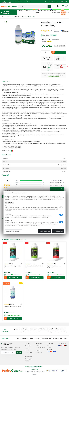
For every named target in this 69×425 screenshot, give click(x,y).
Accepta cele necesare (13, 231)
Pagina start (5, 16)
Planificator (30, 10)
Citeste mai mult (9, 202)
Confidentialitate (57, 338)
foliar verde (33, 329)
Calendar (21, 10)
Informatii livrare (39, 344)
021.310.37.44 (64, 1)
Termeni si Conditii (34, 338)
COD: (42, 37)
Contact (5, 338)
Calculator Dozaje (28, 349)
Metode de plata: (50, 344)
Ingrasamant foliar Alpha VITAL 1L (12, 266)
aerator (32, 332)
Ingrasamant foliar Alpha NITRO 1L (34, 266)
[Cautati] (34, 6)
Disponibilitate (49, 35)
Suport (38, 350)
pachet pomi (25, 332)
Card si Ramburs (49, 348)
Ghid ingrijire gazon (63, 12)
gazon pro (17, 329)
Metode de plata (46, 338)
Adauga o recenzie (57, 189)
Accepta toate (58, 231)
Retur (65, 338)
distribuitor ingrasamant (59, 329)
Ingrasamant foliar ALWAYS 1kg (12, 306)
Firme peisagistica (28, 355)
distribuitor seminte (44, 329)
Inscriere (19, 352)
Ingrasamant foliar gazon (15, 16)
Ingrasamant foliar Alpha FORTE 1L (54, 266)
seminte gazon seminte (43, 332)
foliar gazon (25, 329)
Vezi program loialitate (53, 76)
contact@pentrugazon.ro (51, 1)
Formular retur (40, 347)
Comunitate (47, 10)
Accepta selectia (45, 231)
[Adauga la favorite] (63, 58)
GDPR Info (39, 352)
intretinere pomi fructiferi (59, 332)
